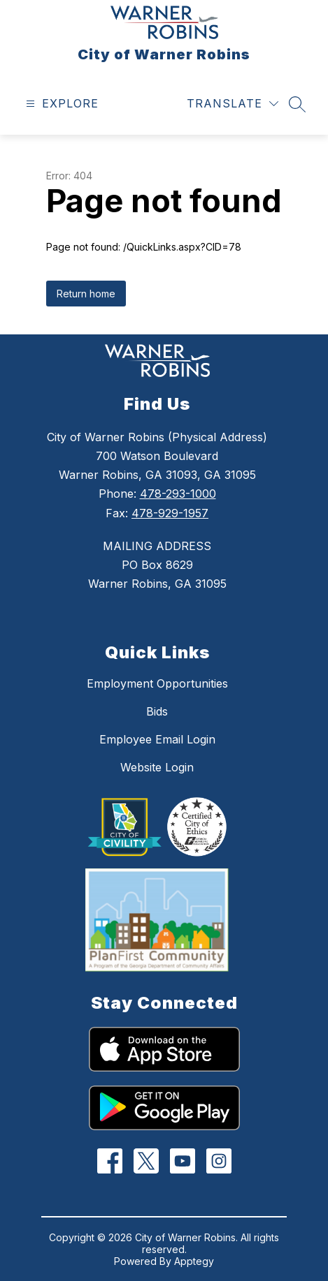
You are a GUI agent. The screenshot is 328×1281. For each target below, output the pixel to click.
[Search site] (297, 104)
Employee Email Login (157, 739)
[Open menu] (60, 103)
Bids (157, 711)
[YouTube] (182, 1161)
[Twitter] (146, 1161)
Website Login (157, 767)
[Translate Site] (232, 103)
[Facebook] (109, 1161)
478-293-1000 (178, 494)
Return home (86, 293)
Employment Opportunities (157, 683)
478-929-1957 (169, 513)
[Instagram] (218, 1161)
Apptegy (194, 1261)
